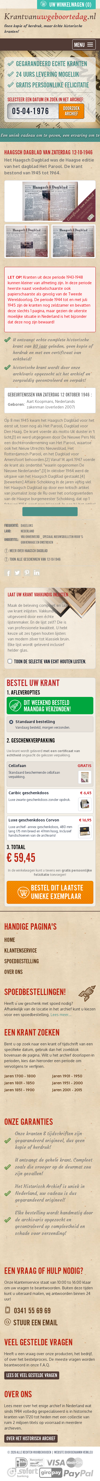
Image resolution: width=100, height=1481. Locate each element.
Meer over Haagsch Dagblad (25, 550)
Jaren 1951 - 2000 (67, 1083)
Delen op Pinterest (26, 572)
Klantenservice (20, 950)
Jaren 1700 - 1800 (19, 1076)
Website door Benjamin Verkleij (73, 1452)
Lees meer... (61, 1014)
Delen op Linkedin (36, 572)
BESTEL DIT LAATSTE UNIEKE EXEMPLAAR (50, 892)
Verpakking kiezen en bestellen (50, 512)
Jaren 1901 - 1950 (67, 1076)
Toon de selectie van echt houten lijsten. (50, 662)
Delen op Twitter (17, 572)
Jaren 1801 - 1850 (19, 1083)
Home (9, 940)
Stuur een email (35, 1322)
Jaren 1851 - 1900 (19, 1089)
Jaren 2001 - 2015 (67, 1089)
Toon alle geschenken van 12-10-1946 (32, 559)
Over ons (13, 972)
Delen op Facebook (7, 572)
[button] (26, 241)
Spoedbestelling (21, 961)
